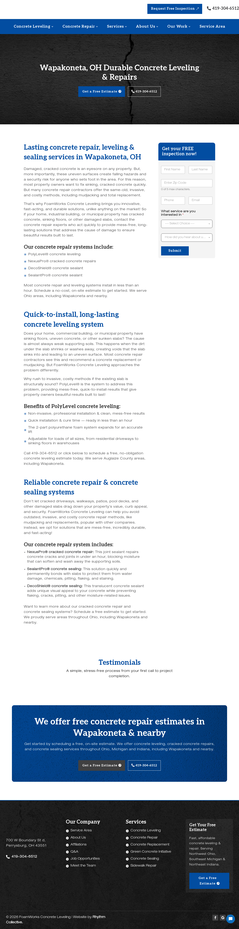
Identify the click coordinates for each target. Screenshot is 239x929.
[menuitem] (33, 26)
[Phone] (173, 200)
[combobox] (186, 237)
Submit (174, 250)
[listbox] (186, 223)
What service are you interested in (178, 213)
